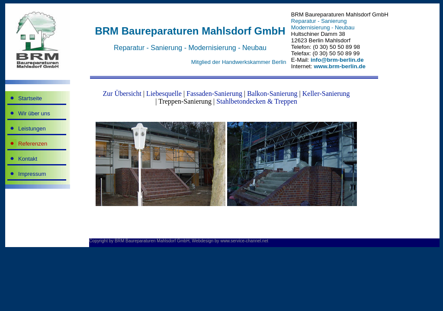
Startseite (30, 98)
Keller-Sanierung (326, 93)
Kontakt (27, 159)
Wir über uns (34, 113)
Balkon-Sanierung (272, 93)
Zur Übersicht (122, 93)
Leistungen (32, 128)
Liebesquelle (164, 93)
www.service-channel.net (244, 240)
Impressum (32, 174)
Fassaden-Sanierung (214, 93)
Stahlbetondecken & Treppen (256, 101)
